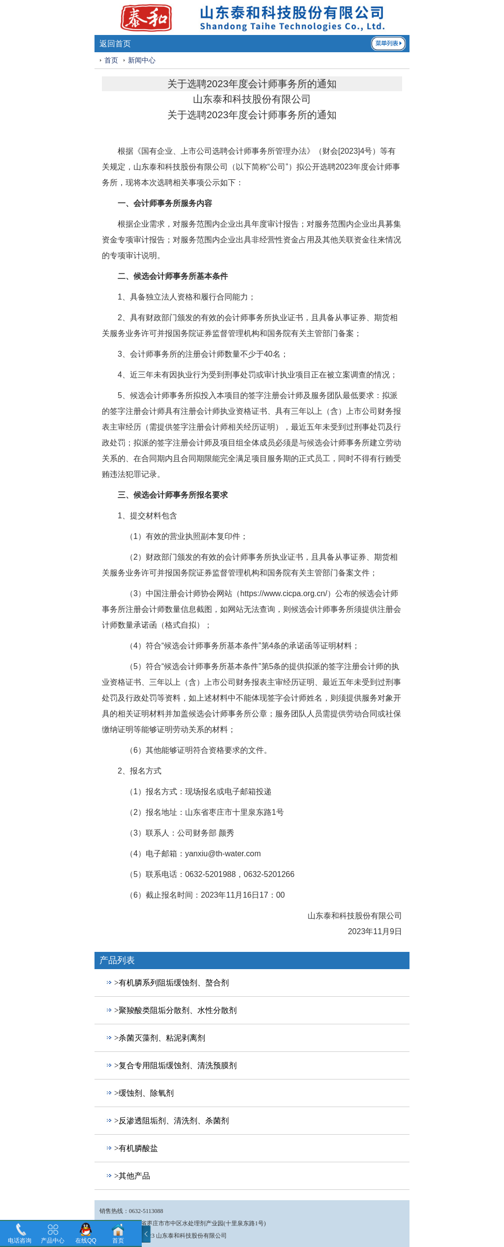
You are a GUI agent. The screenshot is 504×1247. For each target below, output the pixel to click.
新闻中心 (142, 60)
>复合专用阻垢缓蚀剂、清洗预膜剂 (175, 1065)
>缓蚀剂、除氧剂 (144, 1093)
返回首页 (115, 43)
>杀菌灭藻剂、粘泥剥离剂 (159, 1038)
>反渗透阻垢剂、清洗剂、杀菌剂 (171, 1120)
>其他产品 (132, 1176)
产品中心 (52, 1240)
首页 (111, 60)
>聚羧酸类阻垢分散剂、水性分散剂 (175, 1010)
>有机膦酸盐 (136, 1148)
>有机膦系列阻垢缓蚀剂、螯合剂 (171, 982)
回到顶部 (110, 1194)
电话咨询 (20, 1240)
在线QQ (85, 1240)
